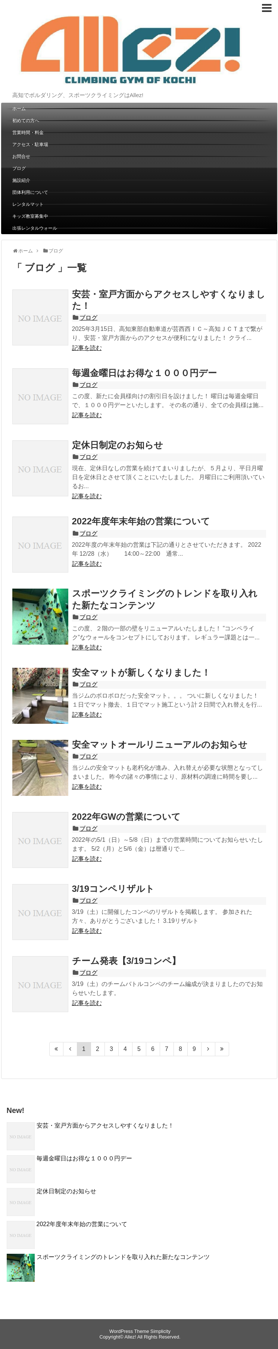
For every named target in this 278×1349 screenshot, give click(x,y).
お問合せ (21, 156)
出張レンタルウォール (34, 228)
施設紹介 (21, 180)
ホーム (19, 108)
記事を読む (87, 348)
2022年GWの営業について (126, 817)
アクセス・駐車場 (30, 144)
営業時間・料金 (28, 132)
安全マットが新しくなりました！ (141, 672)
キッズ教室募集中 (30, 216)
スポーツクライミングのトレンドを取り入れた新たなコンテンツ (123, 1257)
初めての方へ (25, 120)
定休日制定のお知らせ (117, 445)
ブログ (19, 168)
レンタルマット (28, 204)
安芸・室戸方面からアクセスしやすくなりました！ (105, 1125)
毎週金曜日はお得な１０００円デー (144, 373)
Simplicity (160, 1331)
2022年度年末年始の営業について (141, 521)
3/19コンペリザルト (113, 889)
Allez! (130, 1337)
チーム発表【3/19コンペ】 (126, 961)
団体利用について (30, 192)
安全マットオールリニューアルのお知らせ (159, 744)
